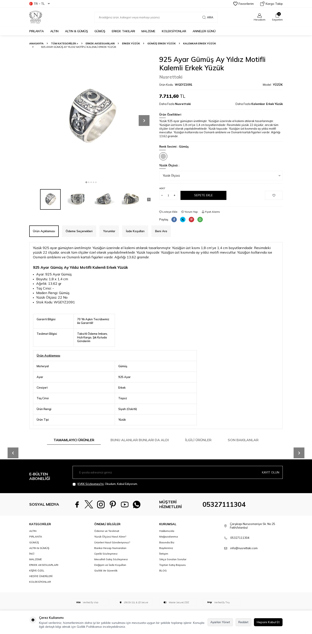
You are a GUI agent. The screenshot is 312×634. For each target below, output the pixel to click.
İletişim (163, 553)
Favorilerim (243, 4)
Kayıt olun (270, 472)
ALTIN (54, 31)
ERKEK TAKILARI (123, 31)
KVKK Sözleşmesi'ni (91, 484)
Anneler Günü (204, 31)
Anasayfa (36, 43)
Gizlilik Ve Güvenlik (105, 570)
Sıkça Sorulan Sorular (172, 559)
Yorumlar (109, 231)
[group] (91, 117)
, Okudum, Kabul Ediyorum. (105, 484)
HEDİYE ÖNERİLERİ (40, 576)
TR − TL (39, 4)
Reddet (243, 622)
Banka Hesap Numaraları (110, 548)
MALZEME (148, 31)
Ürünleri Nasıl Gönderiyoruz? (112, 542)
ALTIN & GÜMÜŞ (76, 31)
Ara (207, 17)
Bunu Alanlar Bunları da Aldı (139, 440)
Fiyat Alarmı (211, 211)
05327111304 (224, 504)
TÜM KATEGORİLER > (64, 43)
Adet (162, 188)
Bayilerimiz (166, 548)
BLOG (163, 570)
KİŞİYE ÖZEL (36, 570)
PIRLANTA (36, 31)
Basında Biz (166, 542)
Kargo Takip (271, 4)
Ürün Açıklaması (44, 231)
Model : (273, 84)
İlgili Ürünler (198, 440)
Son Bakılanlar (243, 440)
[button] (86, 182)
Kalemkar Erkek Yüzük (199, 43)
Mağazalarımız (168, 536)
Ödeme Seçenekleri (79, 231)
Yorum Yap (189, 211)
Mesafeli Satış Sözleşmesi (111, 559)
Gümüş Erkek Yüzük (161, 43)
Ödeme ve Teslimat (106, 531)
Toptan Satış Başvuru (172, 564)
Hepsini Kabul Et (268, 622)
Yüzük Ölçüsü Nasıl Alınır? (110, 536)
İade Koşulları (135, 231)
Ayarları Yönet (220, 622)
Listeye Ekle (168, 211)
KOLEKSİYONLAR (174, 31)
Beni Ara (161, 231)
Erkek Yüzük (131, 43)
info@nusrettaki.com (244, 548)
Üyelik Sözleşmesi (105, 553)
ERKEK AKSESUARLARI (100, 43)
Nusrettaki (170, 77)
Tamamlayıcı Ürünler (74, 440)
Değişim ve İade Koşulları (110, 564)
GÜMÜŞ (99, 31)
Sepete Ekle (203, 195)
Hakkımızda (166, 531)
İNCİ (31, 553)
